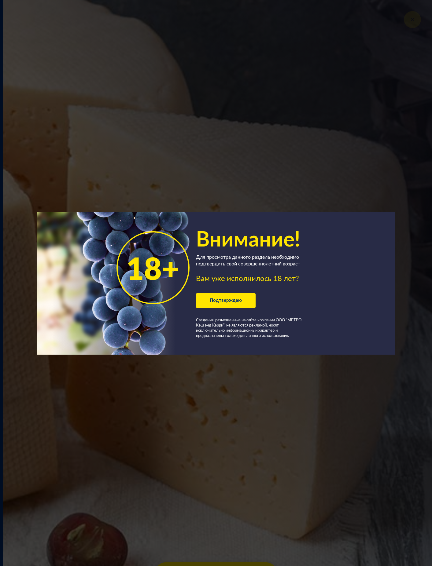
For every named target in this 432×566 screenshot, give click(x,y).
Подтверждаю (226, 300)
